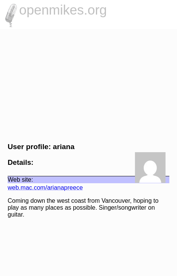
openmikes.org (63, 9)
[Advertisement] (88, 84)
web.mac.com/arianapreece (41, 187)
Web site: (16, 179)
